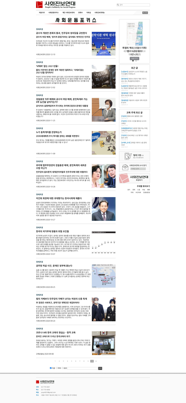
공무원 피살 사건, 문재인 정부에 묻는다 (54, 266)
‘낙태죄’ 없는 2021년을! (47, 66)
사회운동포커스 (54, 12)
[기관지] (124, 116)
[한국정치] (124, 79)
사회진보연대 (55, 4)
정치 (128, 189)
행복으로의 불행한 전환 (134, 116)
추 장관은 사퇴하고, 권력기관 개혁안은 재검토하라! (58, 303)
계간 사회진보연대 (68, 12)
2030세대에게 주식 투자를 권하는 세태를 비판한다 (57, 136)
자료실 (88, 12)
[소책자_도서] (125, 142)
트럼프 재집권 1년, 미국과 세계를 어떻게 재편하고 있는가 (134, 51)
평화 (148, 189)
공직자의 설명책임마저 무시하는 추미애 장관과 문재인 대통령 (62, 106)
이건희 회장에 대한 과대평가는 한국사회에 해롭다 (59, 198)
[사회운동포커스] (127, 128)
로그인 (145, 13)
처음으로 (42, 12)
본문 (65, 368)
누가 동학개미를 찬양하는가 (49, 132)
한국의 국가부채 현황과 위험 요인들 (52, 231)
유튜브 (80, 12)
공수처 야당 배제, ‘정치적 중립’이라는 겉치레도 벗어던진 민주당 (63, 37)
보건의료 (138, 192)
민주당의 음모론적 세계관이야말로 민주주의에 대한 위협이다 (62, 172)
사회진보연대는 (100, 12)
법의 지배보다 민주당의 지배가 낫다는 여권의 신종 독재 (61, 299)
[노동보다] (124, 71)
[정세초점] (124, 93)
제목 (59, 368)
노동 (138, 189)
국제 (132, 192)
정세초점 (39, 29)
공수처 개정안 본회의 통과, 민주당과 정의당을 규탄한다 (61, 33)
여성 (143, 189)
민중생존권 (146, 192)
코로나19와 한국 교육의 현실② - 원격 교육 (56, 333)
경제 (133, 189)
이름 (53, 368)
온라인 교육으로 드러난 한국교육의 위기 (53, 336)
